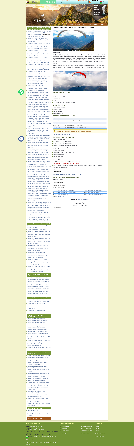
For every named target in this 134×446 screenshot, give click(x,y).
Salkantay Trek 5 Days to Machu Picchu (37, 329)
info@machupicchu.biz (93, 192)
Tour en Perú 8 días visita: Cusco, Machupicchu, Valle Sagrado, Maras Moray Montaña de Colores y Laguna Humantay (38, 87)
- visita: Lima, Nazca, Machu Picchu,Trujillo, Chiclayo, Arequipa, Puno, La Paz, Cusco (38, 293)
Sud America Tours (85, 433)
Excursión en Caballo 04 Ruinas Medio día (38, 386)
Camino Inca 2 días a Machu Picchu (36, 322)
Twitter (97, 428)
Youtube (97, 430)
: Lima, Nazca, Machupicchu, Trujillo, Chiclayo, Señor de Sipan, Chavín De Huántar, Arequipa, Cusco (38, 212)
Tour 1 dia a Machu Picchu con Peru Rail (38, 31)
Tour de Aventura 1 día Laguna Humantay (38, 360)
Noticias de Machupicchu (86, 428)
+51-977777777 (35, 428)
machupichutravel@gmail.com (95, 194)
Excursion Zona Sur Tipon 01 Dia (36, 384)
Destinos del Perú (65, 426)
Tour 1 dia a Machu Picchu (34, 34)
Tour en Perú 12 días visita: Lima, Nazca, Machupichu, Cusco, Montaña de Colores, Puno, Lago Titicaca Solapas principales (38, 106)
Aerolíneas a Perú (65, 428)
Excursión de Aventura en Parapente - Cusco (39, 378)
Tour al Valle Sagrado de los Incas (36, 36)
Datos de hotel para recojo (62, 134)
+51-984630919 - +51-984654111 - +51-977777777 (46, 436)
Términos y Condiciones (100, 433)
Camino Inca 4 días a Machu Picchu (36, 318)
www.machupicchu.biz (83, 199)
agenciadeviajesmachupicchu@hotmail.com (68, 192)
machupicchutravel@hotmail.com (65, 190)
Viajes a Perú (64, 433)
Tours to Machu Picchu (86, 432)
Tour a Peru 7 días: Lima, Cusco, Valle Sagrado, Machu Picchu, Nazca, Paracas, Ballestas (38, 73)
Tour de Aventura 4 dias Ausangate (36, 376)
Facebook (98, 426)
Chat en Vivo (61, 196)
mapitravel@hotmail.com (63, 194)
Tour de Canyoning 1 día (34, 401)
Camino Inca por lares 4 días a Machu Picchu (39, 324)
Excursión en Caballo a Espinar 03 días (37, 380)
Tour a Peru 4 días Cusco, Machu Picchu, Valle (39, 47)
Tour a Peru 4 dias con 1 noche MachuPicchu (39, 48)
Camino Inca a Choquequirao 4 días (36, 326)
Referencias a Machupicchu (87, 430)
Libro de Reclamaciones (33, 440)
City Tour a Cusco (46, 34)
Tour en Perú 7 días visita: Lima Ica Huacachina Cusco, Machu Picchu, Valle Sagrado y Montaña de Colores (37, 81)
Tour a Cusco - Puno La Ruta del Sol (37, 229)
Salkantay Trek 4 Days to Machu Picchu (37, 331)
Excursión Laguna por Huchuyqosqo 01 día (38, 382)
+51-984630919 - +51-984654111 (37, 429)
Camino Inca (64, 432)
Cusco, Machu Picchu (39, 412)
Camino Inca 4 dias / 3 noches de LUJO (37, 320)
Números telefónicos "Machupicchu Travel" (67, 174)
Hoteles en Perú (65, 430)
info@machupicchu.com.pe (95, 190)
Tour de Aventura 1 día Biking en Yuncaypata (39, 355)
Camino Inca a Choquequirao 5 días (36, 327)
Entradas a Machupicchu (86, 426)
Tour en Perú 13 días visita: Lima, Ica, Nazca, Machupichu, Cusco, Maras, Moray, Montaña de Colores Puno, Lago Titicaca (39, 111)
